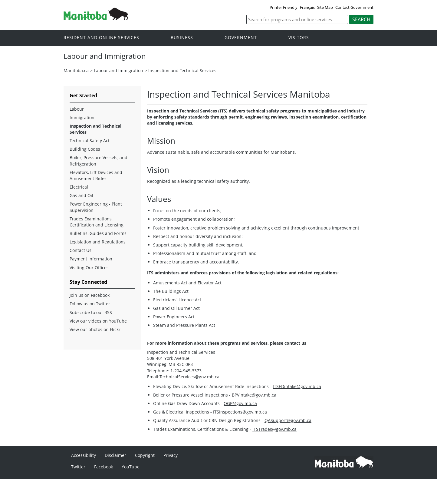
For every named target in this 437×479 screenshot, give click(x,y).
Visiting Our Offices (89, 267)
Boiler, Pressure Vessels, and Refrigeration (98, 160)
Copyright (145, 455)
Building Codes (85, 149)
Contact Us (80, 250)
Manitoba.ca (76, 70)
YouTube (131, 467)
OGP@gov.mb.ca (240, 403)
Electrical (79, 187)
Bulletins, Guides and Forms (98, 233)
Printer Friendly (283, 7)
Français (307, 7)
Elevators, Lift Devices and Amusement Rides (96, 175)
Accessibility (83, 455)
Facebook (103, 467)
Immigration (82, 117)
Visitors (298, 38)
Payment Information (91, 259)
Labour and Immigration (118, 70)
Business (182, 38)
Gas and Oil (81, 195)
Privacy (170, 455)
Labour (77, 109)
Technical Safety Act (90, 140)
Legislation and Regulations (98, 242)
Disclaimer (115, 455)
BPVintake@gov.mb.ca (254, 395)
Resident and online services (101, 38)
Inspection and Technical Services (182, 70)
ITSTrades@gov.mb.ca (274, 429)
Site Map (325, 7)
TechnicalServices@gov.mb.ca (189, 377)
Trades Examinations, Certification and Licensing (96, 222)
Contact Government (354, 7)
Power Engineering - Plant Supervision (96, 207)
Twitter (78, 467)
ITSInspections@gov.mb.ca (240, 412)
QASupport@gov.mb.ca (287, 420)
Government (241, 38)
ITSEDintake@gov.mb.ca (297, 386)
